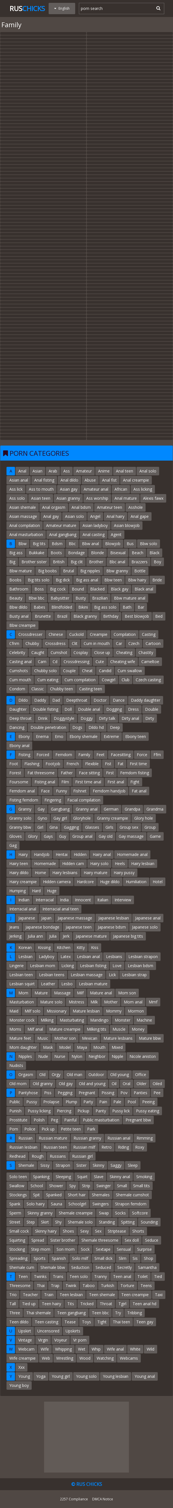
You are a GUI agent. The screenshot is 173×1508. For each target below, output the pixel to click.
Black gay (119, 589)
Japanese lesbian (113, 918)
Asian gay (68, 489)
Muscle (119, 1029)
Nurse (59, 1056)
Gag (13, 845)
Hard (36, 890)
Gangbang (60, 809)
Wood (84, 1358)
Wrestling (64, 1358)
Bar (141, 607)
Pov (123, 1092)
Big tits (39, 543)
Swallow (16, 1185)
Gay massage (131, 836)
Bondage (76, 552)
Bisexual (118, 552)
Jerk (66, 936)
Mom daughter (23, 1047)
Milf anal (35, 1029)
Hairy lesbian (142, 863)
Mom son (127, 993)
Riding (123, 1147)
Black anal (144, 589)
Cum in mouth (97, 643)
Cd (55, 661)
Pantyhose (28, 1092)
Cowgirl (108, 679)
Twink (71, 1285)
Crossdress (55, 643)
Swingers (100, 1204)
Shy (58, 1222)
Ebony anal (19, 745)
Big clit (77, 561)
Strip (86, 1185)
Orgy (56, 1074)
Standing (107, 1222)
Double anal (89, 709)
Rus (27, 8)
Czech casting (148, 679)
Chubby (32, 643)
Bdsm (57, 543)
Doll (68, 709)
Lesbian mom (42, 965)
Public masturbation (101, 1120)
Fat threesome (41, 772)
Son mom (66, 1249)
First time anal (88, 781)
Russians (58, 1156)
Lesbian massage (87, 974)
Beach (137, 552)
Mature (41, 993)
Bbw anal (90, 543)
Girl (40, 827)
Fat (121, 763)
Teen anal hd (144, 1303)
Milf (80, 993)
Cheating (124, 652)
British (58, 561)
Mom (23, 993)
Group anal (82, 836)
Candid (105, 670)
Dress (133, 709)
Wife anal (115, 1349)
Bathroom (18, 589)
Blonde (97, 552)
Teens (146, 1285)
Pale (117, 1101)
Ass (66, 471)
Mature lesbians (118, 1038)
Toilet (142, 1276)
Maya (82, 1047)
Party (88, 1101)
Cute (100, 661)
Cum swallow (130, 670)
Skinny (98, 1165)
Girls (109, 827)
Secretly (124, 1267)
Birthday (110, 616)
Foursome (18, 781)
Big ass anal (87, 580)
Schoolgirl (77, 1204)
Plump (71, 1101)
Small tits (141, 1185)
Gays (48, 836)
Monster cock (21, 1020)
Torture (127, 1285)
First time (138, 763)
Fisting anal (44, 781)
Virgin (43, 1340)
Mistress (76, 1002)
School (37, 1185)
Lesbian (25, 956)
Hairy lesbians (64, 872)
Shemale (26, 1165)
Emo (59, 736)
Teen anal (122, 1276)
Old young (119, 1074)
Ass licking (142, 489)
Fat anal (139, 791)
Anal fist (109, 480)
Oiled (157, 1083)
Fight (134, 781)
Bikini (83, 607)
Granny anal (87, 809)
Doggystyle (64, 718)
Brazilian (100, 598)
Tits (70, 1303)
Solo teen (18, 1176)
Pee (157, 1092)
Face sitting (89, 772)
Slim (122, 1258)
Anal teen (124, 471)
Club (125, 679)
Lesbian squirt (22, 983)
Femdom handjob (109, 791)
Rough (38, 1156)
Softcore (140, 1213)
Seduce (151, 1240)
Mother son (65, 1038)
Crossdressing (76, 661)
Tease (70, 1321)
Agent (116, 534)
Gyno (42, 818)
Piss (47, 1092)
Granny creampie (112, 818)
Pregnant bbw (138, 1120)
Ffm (157, 754)
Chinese (56, 634)
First (110, 772)
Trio (13, 1294)
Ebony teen (135, 736)
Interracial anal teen (60, 909)
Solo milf (80, 1258)
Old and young (92, 1083)
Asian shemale (22, 507)
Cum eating (47, 679)
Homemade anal (132, 854)
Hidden (80, 854)
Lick (112, 974)
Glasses (92, 827)
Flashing (31, 763)
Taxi (159, 1294)
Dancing (16, 727)
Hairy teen (18, 863)
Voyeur (60, 1340)
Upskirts (73, 1331)
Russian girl (82, 1156)
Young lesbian (115, 1376)
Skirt (45, 1222)
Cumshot (59, 652)
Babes (39, 607)
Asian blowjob (127, 525)
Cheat (87, 670)
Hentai (62, 854)
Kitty (81, 947)
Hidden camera (57, 881)
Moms (15, 1029)
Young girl (61, 1376)
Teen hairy (51, 1303)
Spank (14, 1204)
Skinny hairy (46, 1231)
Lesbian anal (88, 956)
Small (122, 1185)
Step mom (40, 1249)
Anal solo (147, 471)
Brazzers (139, 561)
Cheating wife (122, 661)
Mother (111, 1002)
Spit (36, 1194)
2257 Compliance (74, 1499)
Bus (130, 543)
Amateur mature (61, 525)
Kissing (44, 947)
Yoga (41, 1376)
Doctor (100, 700)
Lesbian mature (93, 983)
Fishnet (79, 791)
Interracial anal (22, 909)
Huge (52, 890)
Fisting (24, 754)
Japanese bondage (42, 927)
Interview (122, 899)
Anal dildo (69, 480)
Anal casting (94, 534)
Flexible (92, 763)
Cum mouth (20, 679)
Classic (37, 688)
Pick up (48, 1129)
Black (154, 552)
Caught (37, 652)
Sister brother (62, 1240)
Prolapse (51, 1101)
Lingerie (16, 965)
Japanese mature (91, 936)
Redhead (17, 1156)
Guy (62, 836)
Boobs (15, 580)
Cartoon (153, 643)
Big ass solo (105, 607)
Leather (48, 983)
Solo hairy (36, 1204)
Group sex (129, 827)
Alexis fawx (153, 498)
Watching (105, 1358)
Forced (42, 754)
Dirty (149, 718)
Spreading (18, 1258)
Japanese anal (148, 918)
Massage (62, 993)
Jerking (15, 936)
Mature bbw (150, 1038)
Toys (86, 1321)
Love (117, 965)
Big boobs (47, 570)
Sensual (124, 1249)
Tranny (100, 1276)
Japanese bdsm (112, 927)
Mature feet (20, 1038)
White (135, 1349)
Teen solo (79, 1276)
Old (42, 1074)
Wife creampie (22, 1358)
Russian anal (118, 1138)
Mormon (136, 1011)
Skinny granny (40, 1213)
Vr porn (79, 1340)
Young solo (86, 1376)
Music (42, 1038)
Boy (157, 561)
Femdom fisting (134, 772)
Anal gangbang (62, 534)
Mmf (153, 1002)
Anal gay (51, 516)
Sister (81, 1165)
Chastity (146, 652)
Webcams (129, 1358)
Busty (80, 598)
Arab (53, 471)
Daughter (18, 709)
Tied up (29, 1303)
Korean (25, 947)
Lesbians (114, 956)
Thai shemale (38, 1312)
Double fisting (45, 709)
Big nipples (90, 570)
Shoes (68, 1231)
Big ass (16, 552)
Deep (115, 727)
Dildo (23, 700)
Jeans (14, 927)
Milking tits (96, 1029)
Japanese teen (79, 927)
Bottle (140, 570)
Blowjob (112, 543)
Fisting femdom (23, 800)
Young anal (145, 1376)
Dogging (114, 709)
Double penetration (48, 727)
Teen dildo (19, 1321)
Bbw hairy (137, 580)
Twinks (40, 1276)
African (120, 489)
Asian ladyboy (95, 525)
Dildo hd (96, 727)
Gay (41, 809)
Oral (126, 1083)
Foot (13, 763)
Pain (103, 1101)
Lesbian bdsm (140, 965)
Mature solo (51, 1002)
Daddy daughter (145, 700)
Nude (43, 1056)
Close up (102, 652)
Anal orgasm (53, 507)
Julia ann (35, 936)
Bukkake (36, 552)
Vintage (25, 1340)
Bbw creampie (22, 625)
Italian (102, 899)
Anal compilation (24, 525)
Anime (104, 471)
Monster (122, 1020)
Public (14, 1101)
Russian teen (55, 1147)
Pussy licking (39, 1110)
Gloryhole (82, 818)
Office (140, 1074)
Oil (114, 1083)
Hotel (158, 881)
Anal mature (125, 498)
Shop (148, 1258)
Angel (95, 516)
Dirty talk (107, 718)
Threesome (20, 1285)
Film (65, 781)
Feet (100, 754)
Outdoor (96, 1074)
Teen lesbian (71, 1294)
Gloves (15, 836)
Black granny (85, 616)
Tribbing (134, 1312)
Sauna (56, 1204)
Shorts (138, 1231)
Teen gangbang (71, 1312)
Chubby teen (61, 688)
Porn (13, 1129)
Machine (144, 1020)
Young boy (19, 1385)
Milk (94, 1002)
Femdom (63, 754)
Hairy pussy (124, 872)
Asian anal (18, 480)
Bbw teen (113, 580)
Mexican (89, 1038)
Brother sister (34, 561)
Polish (39, 1120)
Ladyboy (46, 956)
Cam (42, 661)
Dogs (77, 727)
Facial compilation (83, 800)
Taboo (89, 1285)
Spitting (128, 1222)
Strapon (63, 1165)
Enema (42, 736)
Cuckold (76, 634)
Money (138, 1029)
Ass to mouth (41, 489)
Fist (108, 763)
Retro (106, 1147)
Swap (104, 1213)
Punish (15, 1110)
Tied (158, 1276)
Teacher (30, 1294)
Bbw (22, 543)
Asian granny (68, 498)
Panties (140, 1092)
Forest (15, 772)
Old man (74, 1074)
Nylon (77, 1056)
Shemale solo (80, 1222)
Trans (58, 1276)
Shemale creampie (76, 1213)
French (72, 763)
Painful (70, 1120)
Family (84, 754)
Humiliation (136, 881)
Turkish (107, 1285)
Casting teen (90, 688)
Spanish (59, 1258)
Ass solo (17, 498)
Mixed (117, 1047)
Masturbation (21, 1002)
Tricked (87, 1303)
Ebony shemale (84, 736)
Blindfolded (61, 607)
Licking (67, 965)
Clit (74, 643)
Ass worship (97, 498)
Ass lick (16, 489)
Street (14, 1222)
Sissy (44, 1165)
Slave (98, 1176)
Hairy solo (99, 863)
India (64, 899)
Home (40, 872)
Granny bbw (20, 827)
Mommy (114, 1011)
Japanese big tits (128, 936)
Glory (33, 836)
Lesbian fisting (93, 965)
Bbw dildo (18, 607)
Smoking (144, 1176)
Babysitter (60, 598)
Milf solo (32, 1011)
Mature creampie (65, 1029)
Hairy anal (102, 854)
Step (31, 1222)
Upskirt (24, 1331)
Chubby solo (45, 670)
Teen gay (144, 1321)
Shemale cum (21, 1267)
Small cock (19, 1231)
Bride (157, 580)
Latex (65, 956)
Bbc (72, 543)
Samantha (147, 1267)
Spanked (54, 1194)
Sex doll (132, 1240)
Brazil (62, 616)
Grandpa (132, 809)
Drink (42, 718)
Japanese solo (145, 927)
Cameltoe (150, 661)
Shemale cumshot (132, 1194)
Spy (72, 1185)
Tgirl (122, 1303)
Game (155, 836)
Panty (101, 1110)
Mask (48, 1047)
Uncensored (48, 1331)
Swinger (103, 1185)
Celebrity (17, 652)
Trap (55, 1285)
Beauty (15, 598)
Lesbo (67, 983)
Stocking (17, 1249)
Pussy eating (147, 1110)
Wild (150, 1349)
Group (150, 827)
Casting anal (20, 661)
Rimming (145, 1138)
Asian (37, 471)
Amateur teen (109, 507)
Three (14, 1312)
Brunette (43, 616)
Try (118, 1312)
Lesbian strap (134, 974)
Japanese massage (75, 918)
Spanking (41, 1176)
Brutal (68, 570)
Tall (12, 1303)
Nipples (25, 1056)
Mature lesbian (86, 1011)
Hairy (23, 854)
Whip (96, 1349)
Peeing (148, 1101)
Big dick (63, 580)
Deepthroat (76, 700)
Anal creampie (136, 480)
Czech (133, 643)
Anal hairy (115, 516)
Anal (22, 471)
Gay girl (60, 818)
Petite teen (71, 1129)
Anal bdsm (81, 507)
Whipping (63, 1349)
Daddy (40, 700)
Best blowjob (137, 616)
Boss (39, 589)
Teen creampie (135, 1294)
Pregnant (87, 1092)
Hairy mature (95, 872)
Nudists (16, 1065)
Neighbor (96, 1056)
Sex (98, 1231)
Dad (56, 700)
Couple (69, 670)
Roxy (139, 1147)
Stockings (18, 1194)
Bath (127, 607)
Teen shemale (102, 1294)
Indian (23, 899)
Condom (17, 688)
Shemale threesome (99, 1240)
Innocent (83, 899)
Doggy (87, 718)
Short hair (77, 1194)
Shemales (101, 1194)
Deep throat (20, 718)
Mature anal (101, 993)
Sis (135, 1258)
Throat (106, 1303)
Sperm (15, 1213)
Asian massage (23, 516)
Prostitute (18, 1120)
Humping (17, 890)
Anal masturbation (26, 534)
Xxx (21, 1367)
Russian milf (84, 1147)
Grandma (154, 809)
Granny (24, 809)
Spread (37, 1240)
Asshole (135, 507)
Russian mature (53, 1138)
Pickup (83, 1110)
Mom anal (133, 1002)
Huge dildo (110, 881)
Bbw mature (20, 570)
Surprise (144, 1249)
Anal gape (140, 516)
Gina (53, 827)
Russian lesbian (23, 1147)
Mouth (99, 1047)
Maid (13, 1011)
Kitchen (63, 947)
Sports (40, 1258)
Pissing (107, 1092)
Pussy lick (121, 1110)
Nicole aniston (142, 1056)
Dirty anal (130, 718)
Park (91, 1129)
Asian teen (40, 498)
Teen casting (46, 1321)
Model (65, 1047)
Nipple (117, 1056)
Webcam (26, 1349)
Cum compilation (80, 679)
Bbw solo (148, 543)
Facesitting (121, 754)
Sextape (103, 1249)
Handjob (41, 854)
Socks (120, 1213)
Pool (131, 1101)
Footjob (53, 763)
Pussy (31, 1101)
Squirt (82, 1176)
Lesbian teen (21, 974)
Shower (56, 1185)
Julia (53, 936)
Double (151, 709)
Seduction (80, 1267)
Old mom (18, 1083)
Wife (45, 1349)
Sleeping (63, 1176)
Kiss (94, 947)
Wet (81, 1349)
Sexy (84, 1231)
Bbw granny (117, 570)
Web (46, 1358)
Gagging (71, 827)
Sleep (133, 1165)
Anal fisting (44, 480)
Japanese (26, 918)
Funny (61, 791)
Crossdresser (30, 634)
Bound (78, 589)
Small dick (103, 1258)
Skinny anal (120, 1176)
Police (29, 1129)
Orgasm (25, 1074)
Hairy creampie (23, 881)
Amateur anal (96, 489)
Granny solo (20, 818)
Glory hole (143, 818)
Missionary (56, 1011)
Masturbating (72, 1020)
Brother (96, 561)
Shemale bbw (52, 1267)
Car (119, 643)
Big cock (58, 589)
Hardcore (85, 881)
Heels (120, 863)
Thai (41, 1285)
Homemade (45, 863)
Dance (119, 700)
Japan (46, 918)
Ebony (24, 736)
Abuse (90, 480)
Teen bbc (100, 1312)
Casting (148, 634)
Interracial (45, 899)
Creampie (98, 634)
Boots (56, 552)
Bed (159, 616)
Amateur (84, 471)
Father (67, 772)
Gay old (106, 836)
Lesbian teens (51, 974)
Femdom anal (22, 791)
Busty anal (19, 616)
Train (48, 1294)
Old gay (66, 1083)
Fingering (52, 800)
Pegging (65, 1092)
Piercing (64, 1110)
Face (45, 791)
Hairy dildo (19, 872)
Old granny (43, 1083)
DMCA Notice (102, 1499)
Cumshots (18, 670)
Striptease (117, 1231)
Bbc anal (117, 561)
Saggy (116, 1165)
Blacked (97, 589)
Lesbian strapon (143, 956)
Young (24, 1376)
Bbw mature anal (129, 598)
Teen (23, 1276)
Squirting (17, 1240)
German (111, 809)
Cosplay (80, 652)
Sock (85, 1249)
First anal (115, 781)
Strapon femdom (130, 1204)
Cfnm (14, 643)
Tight (102, 1321)
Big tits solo (38, 580)
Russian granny (87, 1138)
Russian (25, 1138)
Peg (54, 1120)
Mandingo (99, 1020)
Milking (47, 1020)
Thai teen (121, 1321)
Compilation (125, 634)
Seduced (103, 1267)
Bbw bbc (36, 598)
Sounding (149, 1222)
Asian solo (74, 516)
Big (12, 561)
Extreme (111, 736)
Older (141, 1083)
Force (142, 754)
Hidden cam (73, 863)
